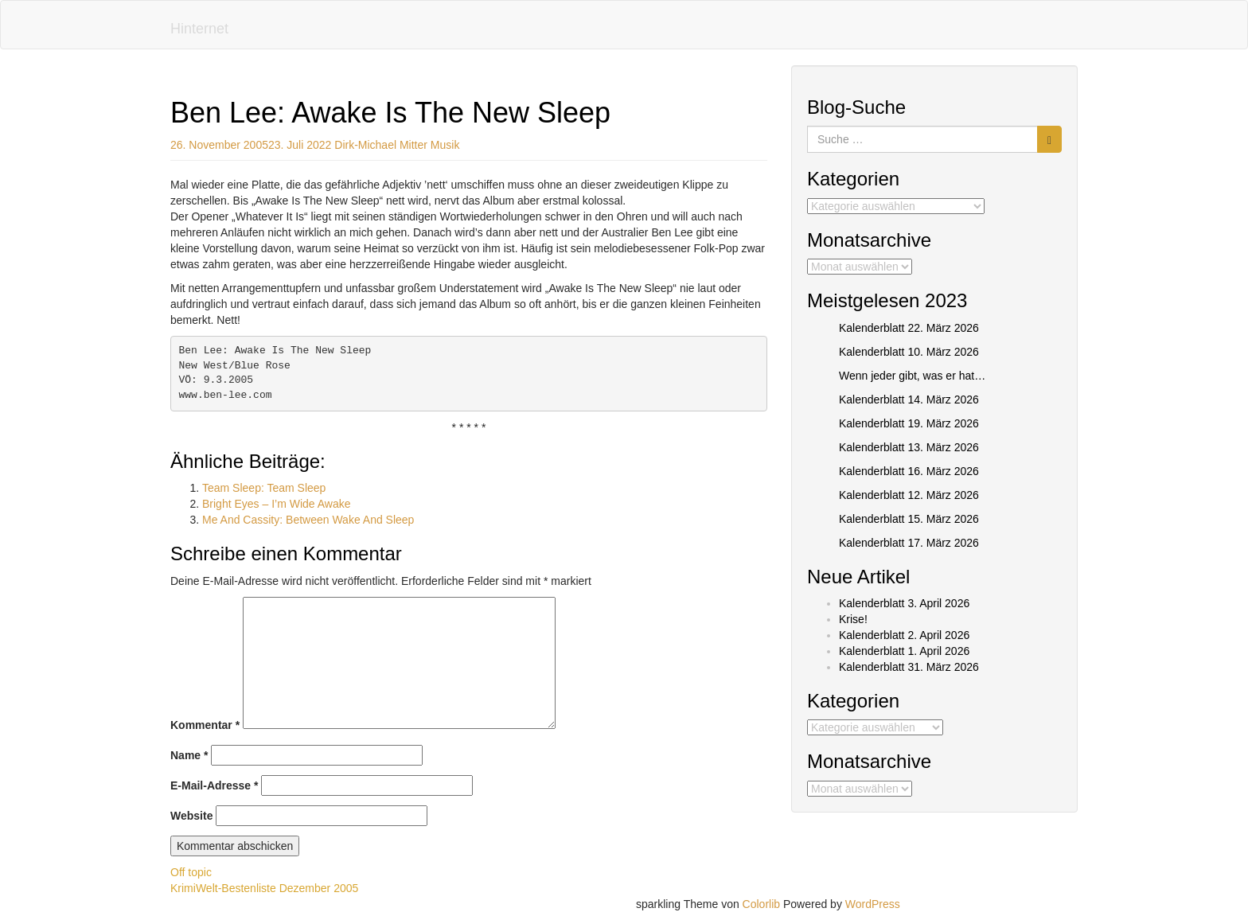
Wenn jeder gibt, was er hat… (912, 375)
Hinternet (199, 29)
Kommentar (205, 725)
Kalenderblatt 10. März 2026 (909, 351)
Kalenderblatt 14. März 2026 (909, 399)
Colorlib (761, 904)
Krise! (853, 619)
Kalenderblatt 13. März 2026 (909, 447)
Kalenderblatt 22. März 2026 (909, 328)
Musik (445, 144)
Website (191, 815)
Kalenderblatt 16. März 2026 (909, 471)
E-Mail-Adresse (214, 785)
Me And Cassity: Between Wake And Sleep (308, 519)
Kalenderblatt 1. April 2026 (904, 651)
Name (189, 755)
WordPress (872, 904)
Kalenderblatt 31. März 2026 (909, 667)
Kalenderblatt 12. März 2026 (909, 495)
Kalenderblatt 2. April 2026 (904, 635)
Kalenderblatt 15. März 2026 (909, 519)
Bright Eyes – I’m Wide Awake (276, 503)
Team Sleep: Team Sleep (264, 487)
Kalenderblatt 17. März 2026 (909, 542)
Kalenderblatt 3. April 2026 (904, 603)
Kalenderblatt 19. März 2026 (909, 423)
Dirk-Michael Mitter (380, 144)
